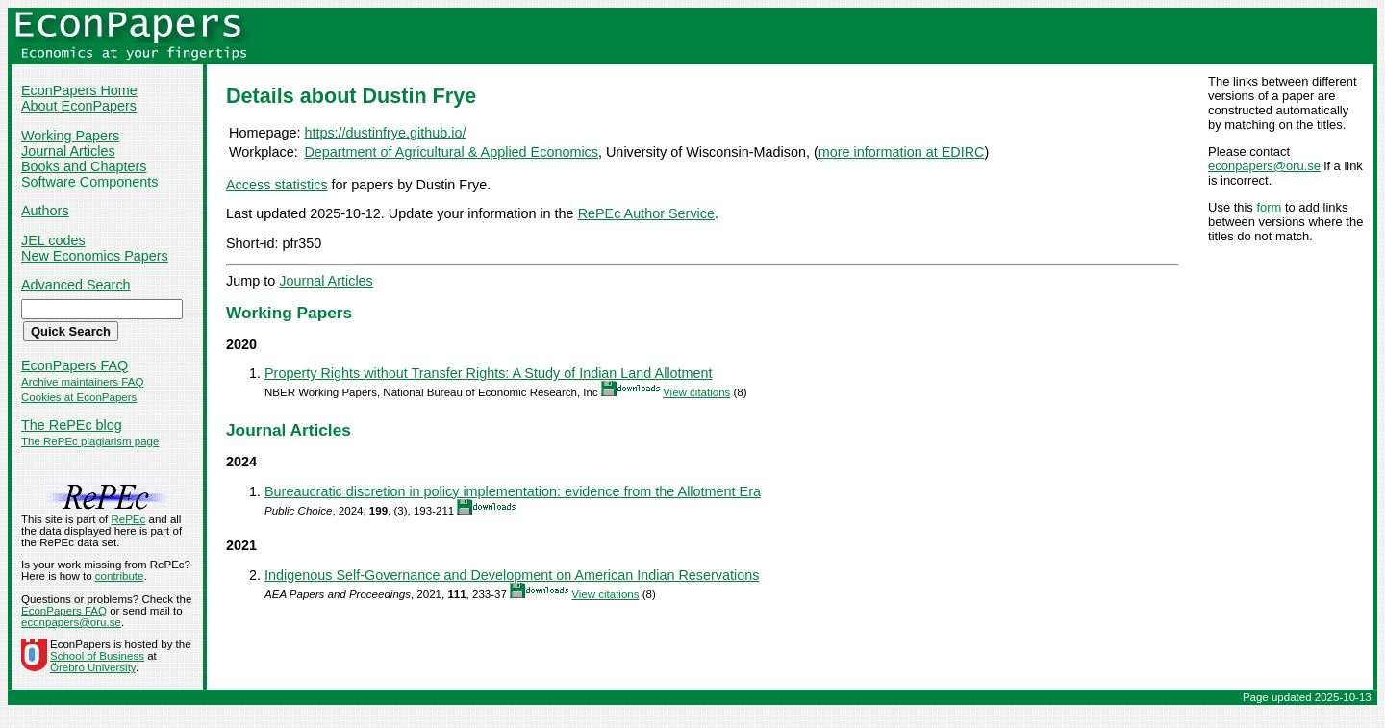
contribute (119, 576)
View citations (696, 392)
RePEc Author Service (646, 213)
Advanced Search (76, 284)
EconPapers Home (79, 90)
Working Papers (70, 135)
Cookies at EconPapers (79, 397)
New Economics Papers (94, 256)
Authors (45, 210)
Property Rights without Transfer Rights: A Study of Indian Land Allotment (488, 373)
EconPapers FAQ (74, 365)
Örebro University (93, 667)
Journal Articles (68, 151)
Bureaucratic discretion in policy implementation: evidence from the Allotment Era (512, 491)
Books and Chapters (83, 166)
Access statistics (277, 184)
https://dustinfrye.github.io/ (385, 132)
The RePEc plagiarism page (90, 441)
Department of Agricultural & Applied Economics (451, 152)
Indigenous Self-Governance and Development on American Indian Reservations (511, 575)
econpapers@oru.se (1264, 166)
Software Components (89, 181)
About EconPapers (79, 105)
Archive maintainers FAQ (82, 382)
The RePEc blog (71, 425)
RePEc (128, 519)
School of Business (97, 656)
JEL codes (53, 240)
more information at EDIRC (901, 152)
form (1268, 207)
